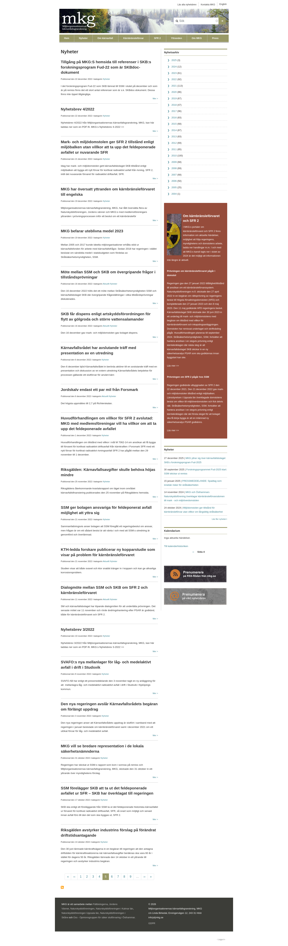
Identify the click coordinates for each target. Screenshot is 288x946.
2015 (174, 123)
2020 (174, 92)
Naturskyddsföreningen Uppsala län (80, 913)
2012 (174, 143)
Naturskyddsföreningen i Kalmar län (114, 908)
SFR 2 (157, 38)
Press (215, 38)
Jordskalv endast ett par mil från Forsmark (99, 389)
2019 (174, 98)
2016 (174, 117)
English (222, 4)
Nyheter (83, 38)
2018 (174, 104)
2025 (174, 60)
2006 (174, 181)
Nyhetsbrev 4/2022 (77, 109)
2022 (174, 79)
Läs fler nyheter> (219, 519)
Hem (66, 38)
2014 (174, 130)
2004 (174, 193)
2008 (174, 168)
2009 (174, 162)
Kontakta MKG (208, 4)
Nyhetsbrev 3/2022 (77, 629)
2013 (174, 136)
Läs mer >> (173, 365)
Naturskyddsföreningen (82, 908)
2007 (174, 174)
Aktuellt (106, 284)
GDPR (151, 923)
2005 (174, 187)
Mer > (155, 98)
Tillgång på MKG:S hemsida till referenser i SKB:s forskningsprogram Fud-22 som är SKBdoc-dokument (106, 67)
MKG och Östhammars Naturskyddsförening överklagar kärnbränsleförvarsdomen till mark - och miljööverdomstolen (194, 496)
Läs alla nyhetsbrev (186, 4)
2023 (174, 73)
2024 (174, 66)
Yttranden (176, 38)
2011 (174, 149)
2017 (174, 111)
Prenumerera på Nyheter (62, 887)
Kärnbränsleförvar (133, 38)
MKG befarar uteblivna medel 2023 (92, 231)
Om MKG (197, 38)
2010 (174, 155)
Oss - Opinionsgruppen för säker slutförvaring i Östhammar (104, 917)
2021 (174, 85)
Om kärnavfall (105, 38)
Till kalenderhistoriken (176, 546)
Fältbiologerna (100, 904)
